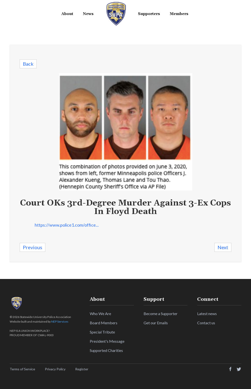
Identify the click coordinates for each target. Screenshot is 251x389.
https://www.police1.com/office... (67, 225)
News (88, 13)
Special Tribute (102, 332)
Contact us (206, 322)
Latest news (207, 313)
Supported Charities (106, 350)
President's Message (107, 341)
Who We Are (100, 313)
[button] (67, 14)
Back (28, 64)
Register (81, 369)
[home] (115, 13)
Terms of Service (22, 369)
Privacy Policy (55, 369)
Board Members (103, 322)
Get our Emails (156, 322)
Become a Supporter (161, 313)
